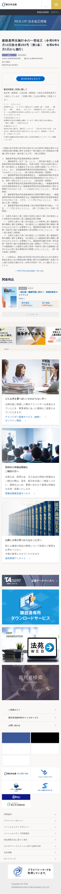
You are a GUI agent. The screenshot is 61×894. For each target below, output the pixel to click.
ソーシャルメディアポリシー (16, 827)
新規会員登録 (43, 12)
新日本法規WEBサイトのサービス (23, 718)
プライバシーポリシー (13, 820)
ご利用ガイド (14, 710)
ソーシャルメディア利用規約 (16, 833)
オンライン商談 (13, 420)
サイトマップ (10, 859)
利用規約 (8, 814)
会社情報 (8, 852)
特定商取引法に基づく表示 (15, 840)
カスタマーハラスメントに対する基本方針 (22, 846)
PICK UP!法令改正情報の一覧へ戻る (30, 271)
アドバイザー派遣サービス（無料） (23, 417)
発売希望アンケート (15, 558)
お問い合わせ (14, 725)
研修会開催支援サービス (17, 493)
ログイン (55, 12)
